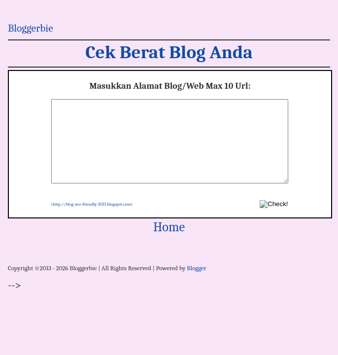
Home (169, 243)
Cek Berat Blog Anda (169, 52)
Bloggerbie (30, 28)
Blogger (196, 284)
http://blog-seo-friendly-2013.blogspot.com (92, 220)
